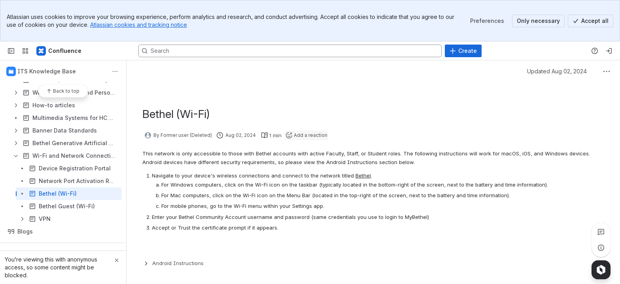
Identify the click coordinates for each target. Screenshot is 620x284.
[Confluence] (59, 51)
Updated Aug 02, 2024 (557, 71)
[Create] (463, 51)
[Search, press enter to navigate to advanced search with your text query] (290, 51)
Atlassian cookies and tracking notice (138, 24)
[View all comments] (601, 232)
